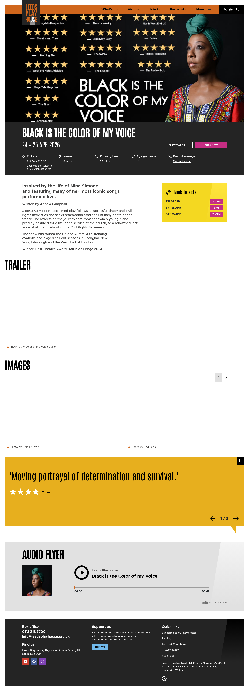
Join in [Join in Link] (154, 9)
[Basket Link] (231, 10)
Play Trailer (177, 145)
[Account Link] (225, 10)
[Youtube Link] (25, 662)
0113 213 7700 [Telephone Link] (34, 632)
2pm (216, 208)
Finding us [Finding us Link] (168, 638)
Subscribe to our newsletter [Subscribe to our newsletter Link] (179, 633)
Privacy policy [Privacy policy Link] (170, 650)
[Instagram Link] (42, 662)
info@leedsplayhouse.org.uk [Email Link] (46, 637)
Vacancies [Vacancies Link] (168, 655)
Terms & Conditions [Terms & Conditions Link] (174, 644)
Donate (100, 647)
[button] (238, 9)
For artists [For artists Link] (178, 9)
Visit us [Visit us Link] (133, 9)
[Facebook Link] (34, 661)
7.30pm (216, 202)
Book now (211, 145)
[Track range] (141, 587)
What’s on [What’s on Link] (109, 9)
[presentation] (218, 377)
